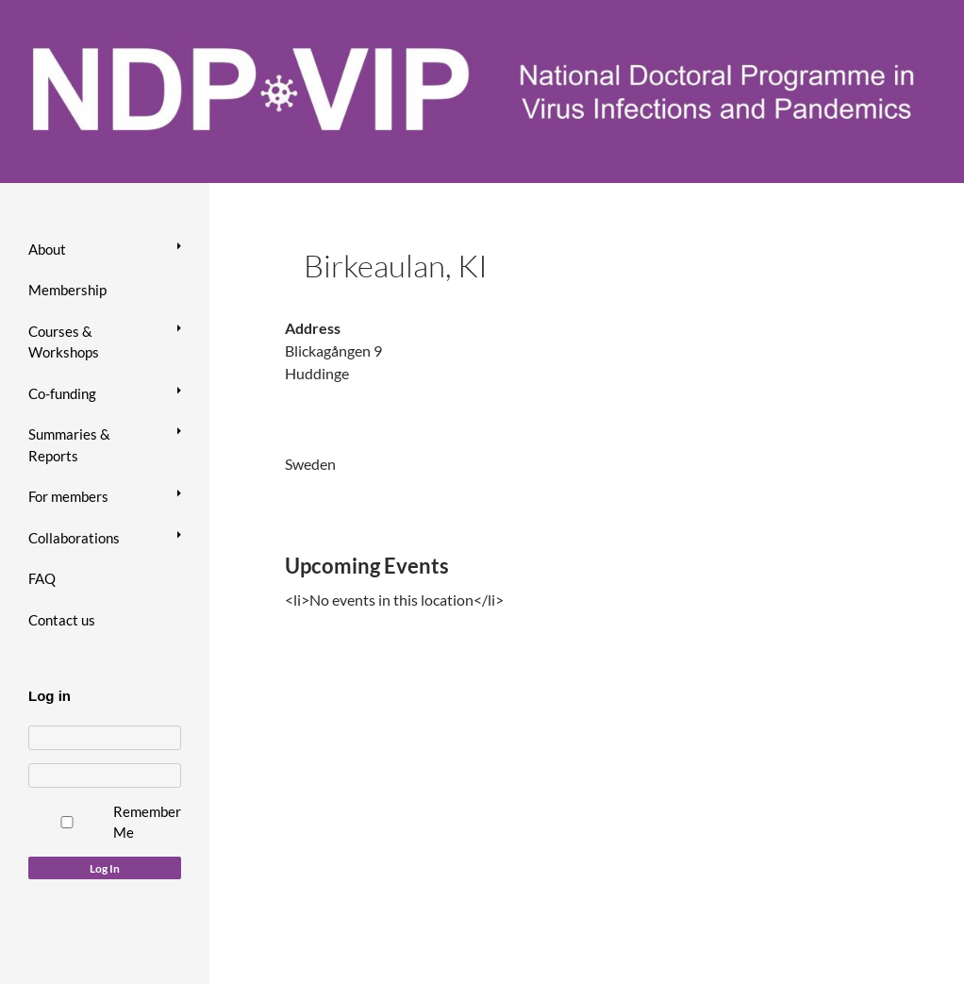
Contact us (61, 619)
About (47, 249)
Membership (67, 289)
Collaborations (74, 537)
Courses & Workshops (63, 342)
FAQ (42, 578)
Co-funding (62, 393)
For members (68, 496)
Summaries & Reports (69, 444)
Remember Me (147, 822)
